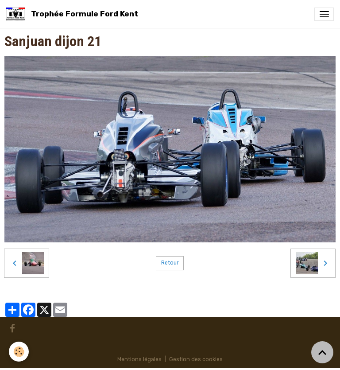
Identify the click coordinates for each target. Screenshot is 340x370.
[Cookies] (19, 352)
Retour (170, 263)
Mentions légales (139, 359)
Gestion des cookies (196, 359)
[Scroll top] (322, 352)
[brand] (73, 14)
